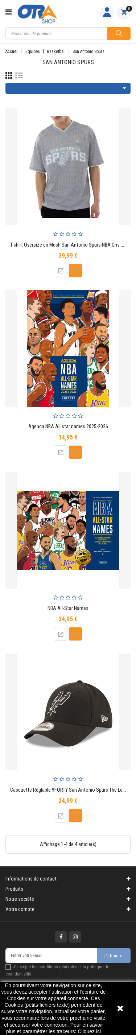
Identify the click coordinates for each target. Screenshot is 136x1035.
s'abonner (113, 955)
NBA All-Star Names (68, 608)
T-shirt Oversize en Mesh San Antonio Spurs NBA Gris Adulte (72, 245)
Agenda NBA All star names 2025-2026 (68, 427)
